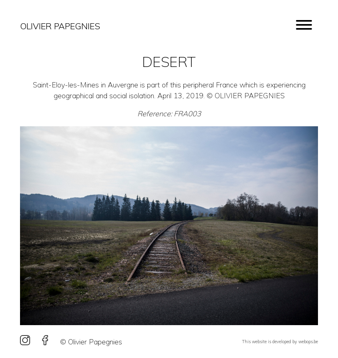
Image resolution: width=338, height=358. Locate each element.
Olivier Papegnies (60, 25)
